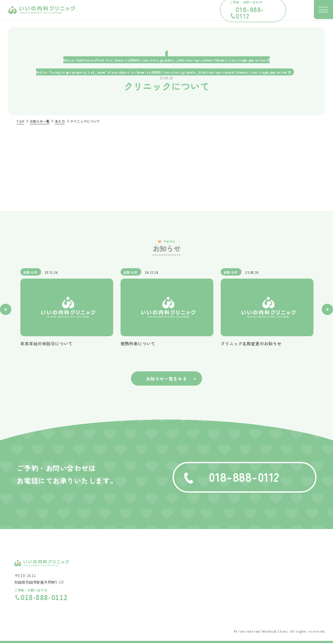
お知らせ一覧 (39, 121)
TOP (20, 121)
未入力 (60, 121)
